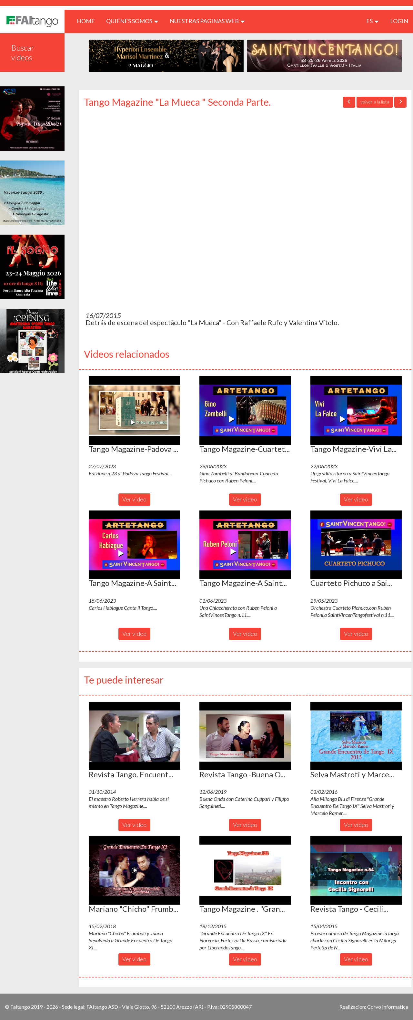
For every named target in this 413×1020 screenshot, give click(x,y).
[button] (134, 410)
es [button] (372, 20)
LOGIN (399, 20)
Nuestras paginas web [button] (207, 20)
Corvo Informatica (387, 1007)
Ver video (134, 499)
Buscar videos (23, 52)
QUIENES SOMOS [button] (132, 20)
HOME (88, 20)
